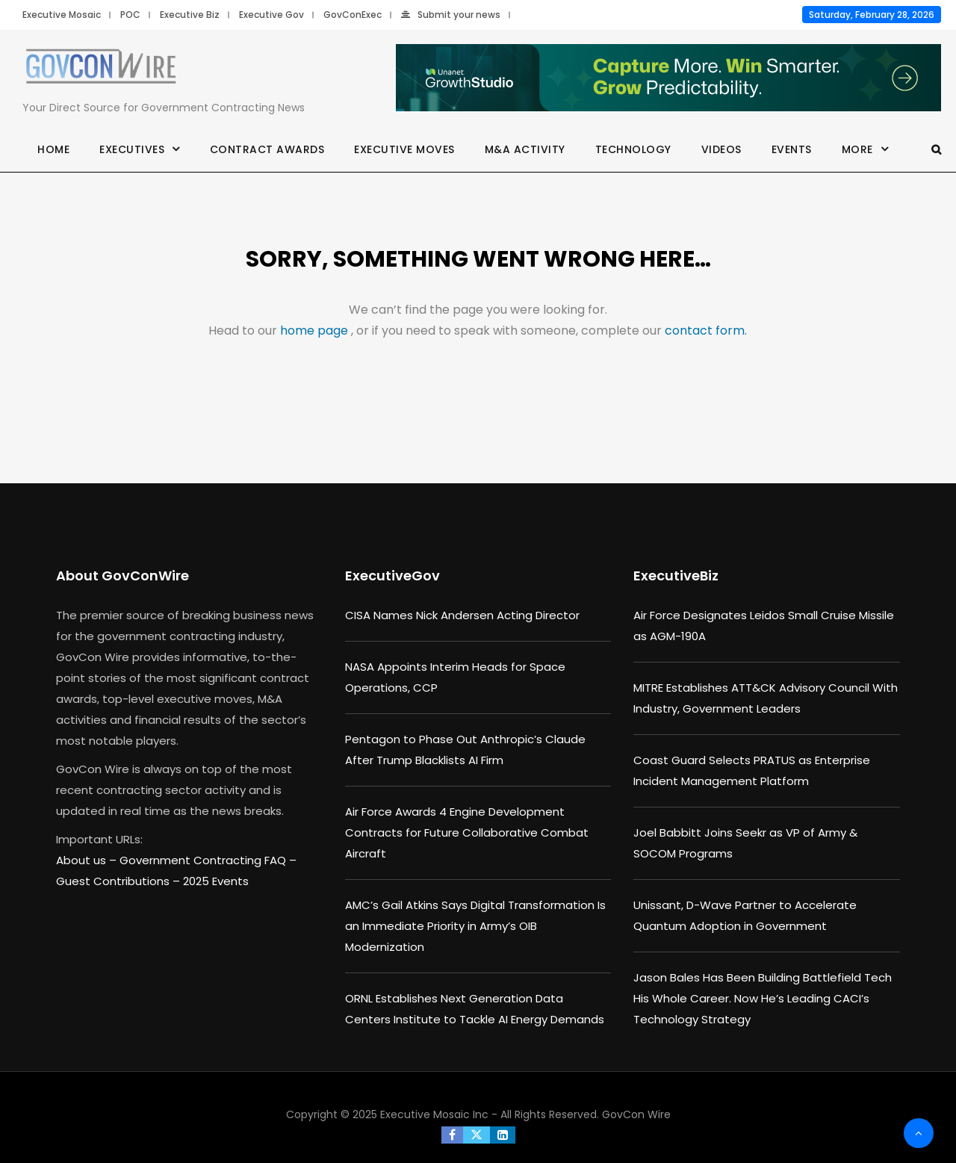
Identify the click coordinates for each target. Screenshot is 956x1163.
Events (792, 149)
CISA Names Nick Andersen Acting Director (462, 615)
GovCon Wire (636, 1114)
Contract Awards (267, 149)
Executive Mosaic (61, 14)
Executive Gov (271, 14)
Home (53, 149)
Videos (721, 149)
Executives (131, 149)
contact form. (706, 330)
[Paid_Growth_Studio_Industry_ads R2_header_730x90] (668, 78)
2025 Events (216, 881)
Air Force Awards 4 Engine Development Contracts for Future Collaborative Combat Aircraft (467, 832)
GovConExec (352, 14)
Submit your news (450, 14)
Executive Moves (404, 149)
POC (130, 14)
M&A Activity (525, 149)
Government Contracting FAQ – (208, 860)
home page (315, 330)
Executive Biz (190, 14)
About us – (88, 860)
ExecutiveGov (392, 575)
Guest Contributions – (119, 881)
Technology (633, 149)
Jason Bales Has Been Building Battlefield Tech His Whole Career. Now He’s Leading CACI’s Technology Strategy (762, 998)
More (857, 149)
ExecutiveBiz (675, 575)
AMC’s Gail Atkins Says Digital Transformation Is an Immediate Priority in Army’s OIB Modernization (475, 926)
